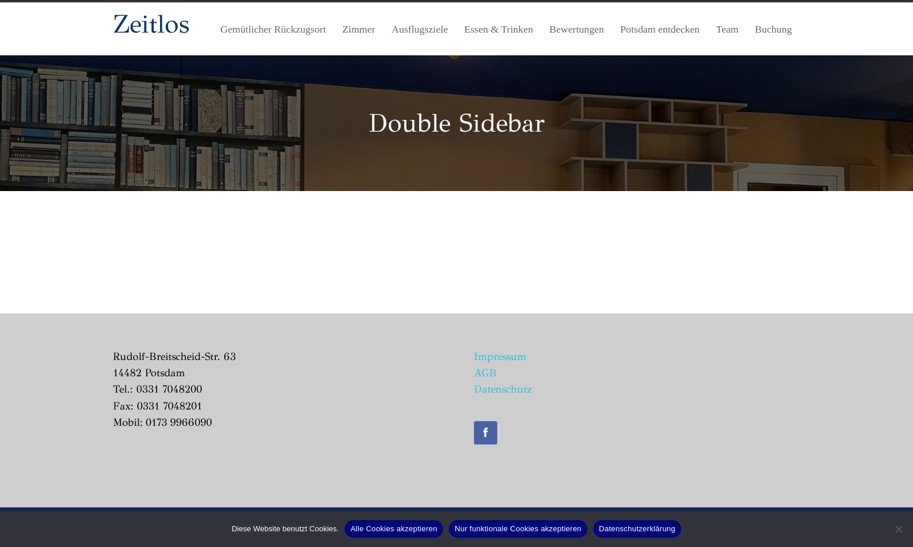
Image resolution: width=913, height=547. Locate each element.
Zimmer (359, 29)
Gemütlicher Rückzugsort (273, 29)
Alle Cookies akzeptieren (394, 528)
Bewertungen (577, 29)
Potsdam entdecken (659, 29)
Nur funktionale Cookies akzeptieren (518, 528)
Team (727, 29)
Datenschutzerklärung (637, 528)
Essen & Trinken (498, 29)
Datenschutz (503, 389)
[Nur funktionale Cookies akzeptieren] (898, 529)
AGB (485, 372)
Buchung (773, 29)
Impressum (500, 356)
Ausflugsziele (419, 29)
